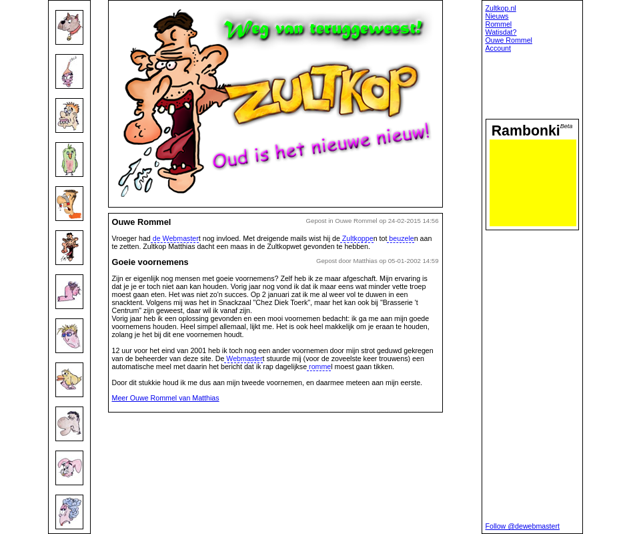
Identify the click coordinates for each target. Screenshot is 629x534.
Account (499, 48)
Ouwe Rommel (509, 40)
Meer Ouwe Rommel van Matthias (165, 398)
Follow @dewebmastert (523, 526)
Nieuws (497, 16)
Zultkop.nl (501, 8)
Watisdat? (501, 32)
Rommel (499, 24)
